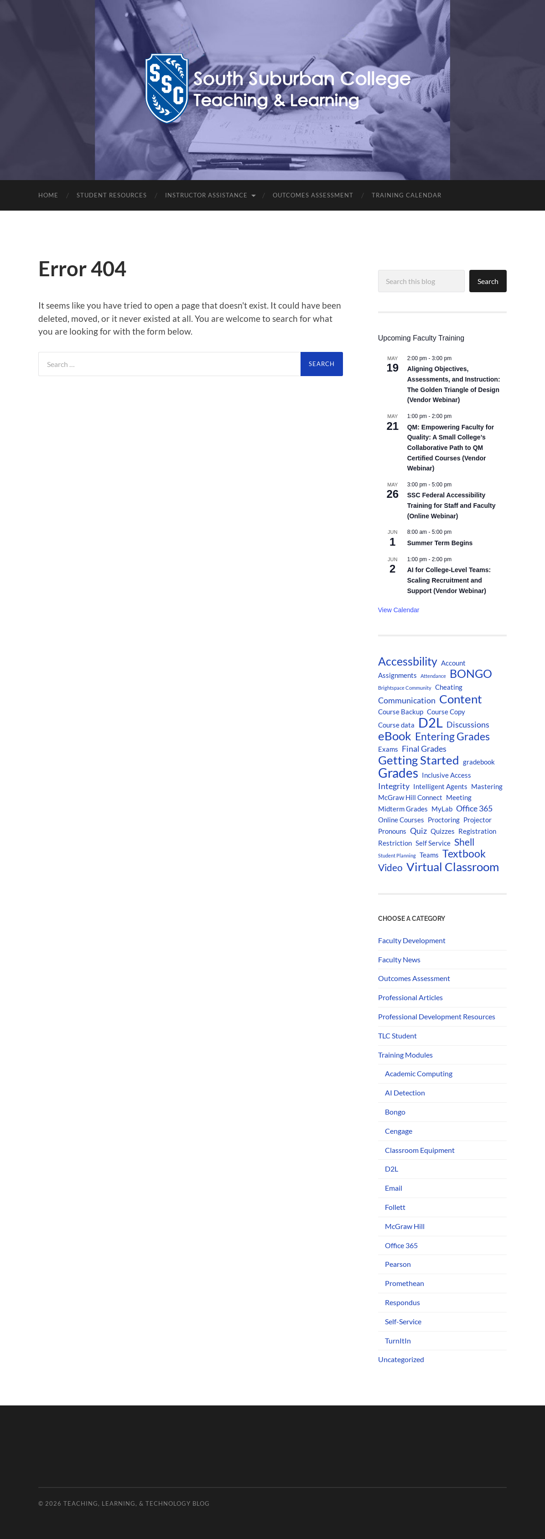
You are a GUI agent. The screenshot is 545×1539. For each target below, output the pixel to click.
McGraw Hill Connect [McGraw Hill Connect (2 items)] (410, 797)
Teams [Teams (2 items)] (429, 855)
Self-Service (403, 1321)
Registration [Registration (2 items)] (477, 831)
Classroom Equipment (420, 1150)
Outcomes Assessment (313, 195)
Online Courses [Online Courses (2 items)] (401, 820)
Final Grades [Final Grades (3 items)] (424, 749)
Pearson (398, 1264)
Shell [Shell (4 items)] (464, 842)
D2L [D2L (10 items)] (430, 722)
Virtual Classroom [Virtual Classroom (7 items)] (452, 866)
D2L (391, 1168)
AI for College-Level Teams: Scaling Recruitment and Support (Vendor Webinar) (449, 580)
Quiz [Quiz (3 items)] (418, 831)
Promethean (404, 1283)
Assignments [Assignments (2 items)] (397, 675)
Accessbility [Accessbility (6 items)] (407, 661)
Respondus (402, 1302)
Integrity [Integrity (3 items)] (394, 786)
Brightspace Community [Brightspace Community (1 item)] (404, 688)
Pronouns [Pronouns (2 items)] (392, 831)
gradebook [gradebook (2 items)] (479, 762)
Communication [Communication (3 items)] (407, 700)
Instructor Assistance (206, 195)
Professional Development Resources (436, 1016)
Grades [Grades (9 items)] (398, 772)
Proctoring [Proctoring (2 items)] (444, 820)
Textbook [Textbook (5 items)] (464, 853)
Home (48, 195)
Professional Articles (410, 997)
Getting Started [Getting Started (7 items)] (418, 759)
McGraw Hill (405, 1226)
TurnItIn (398, 1340)
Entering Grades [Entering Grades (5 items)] (452, 736)
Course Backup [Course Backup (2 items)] (400, 712)
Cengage (398, 1130)
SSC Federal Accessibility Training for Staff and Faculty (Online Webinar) (451, 505)
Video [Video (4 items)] (390, 867)
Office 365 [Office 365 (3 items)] (474, 808)
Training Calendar (406, 195)
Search (488, 281)
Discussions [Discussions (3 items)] (467, 724)
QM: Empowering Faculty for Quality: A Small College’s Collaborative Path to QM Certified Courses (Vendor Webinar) (450, 447)
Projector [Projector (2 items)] (477, 820)
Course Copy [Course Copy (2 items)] (446, 712)
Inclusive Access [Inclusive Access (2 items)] (446, 775)
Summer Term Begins (440, 543)
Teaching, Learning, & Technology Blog (136, 1503)
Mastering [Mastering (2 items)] (487, 786)
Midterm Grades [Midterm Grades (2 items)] (403, 809)
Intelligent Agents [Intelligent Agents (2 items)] (440, 786)
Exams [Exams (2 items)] (388, 749)
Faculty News (399, 959)
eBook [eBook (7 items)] (394, 735)
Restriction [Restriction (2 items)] (395, 843)
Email (393, 1187)
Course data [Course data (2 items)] (396, 725)
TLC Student (397, 1035)
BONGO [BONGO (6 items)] (471, 673)
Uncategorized (401, 1359)
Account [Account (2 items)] (453, 663)
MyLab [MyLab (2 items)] (441, 809)
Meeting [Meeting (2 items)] (459, 797)
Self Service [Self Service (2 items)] (433, 843)
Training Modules (405, 1054)
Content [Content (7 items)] (460, 698)
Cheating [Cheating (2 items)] (448, 687)
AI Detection (405, 1092)
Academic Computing (418, 1073)
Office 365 (401, 1245)
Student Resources (112, 195)
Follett (395, 1207)
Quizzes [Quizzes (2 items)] (443, 831)
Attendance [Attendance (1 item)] (433, 676)
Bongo (395, 1111)
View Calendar (399, 610)
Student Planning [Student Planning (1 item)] (397, 855)
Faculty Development (412, 940)
